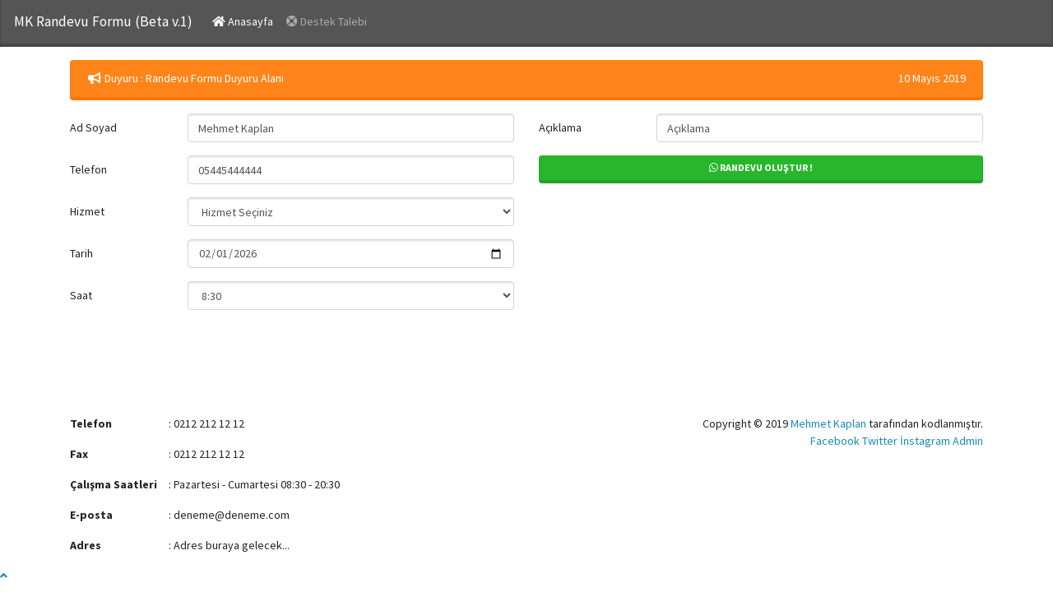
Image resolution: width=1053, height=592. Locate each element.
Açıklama (560, 127)
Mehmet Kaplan (828, 423)
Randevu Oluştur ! (761, 167)
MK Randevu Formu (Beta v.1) (103, 21)
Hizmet (87, 211)
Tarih (81, 253)
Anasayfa (246, 20)
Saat (81, 295)
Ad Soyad (93, 127)
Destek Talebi (326, 21)
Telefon (88, 169)
